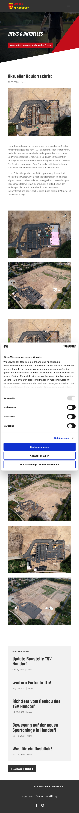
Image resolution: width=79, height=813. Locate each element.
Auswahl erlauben (39, 455)
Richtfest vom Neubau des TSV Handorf (36, 703)
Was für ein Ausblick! (32, 748)
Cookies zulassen (39, 447)
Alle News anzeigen (22, 768)
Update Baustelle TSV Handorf (32, 661)
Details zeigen (61, 438)
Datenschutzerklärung (46, 796)
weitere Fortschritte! (31, 682)
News (23, 82)
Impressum (27, 796)
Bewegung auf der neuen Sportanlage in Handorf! (35, 727)
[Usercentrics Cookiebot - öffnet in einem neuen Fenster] (62, 346)
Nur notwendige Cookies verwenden (39, 464)
